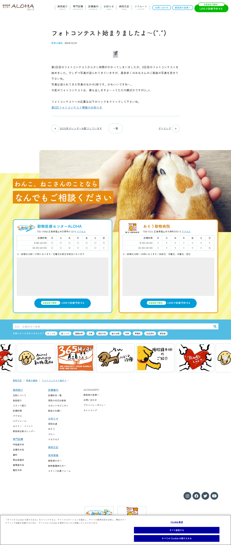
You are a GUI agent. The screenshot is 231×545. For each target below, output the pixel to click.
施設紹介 (17, 403)
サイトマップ (90, 412)
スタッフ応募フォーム (59, 473)
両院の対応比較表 (57, 403)
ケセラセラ (53, 442)
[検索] (215, 329)
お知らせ (109, 7)
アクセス (81, 234)
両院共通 (52, 426)
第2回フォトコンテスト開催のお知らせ (76, 107)
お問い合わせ (161, 7)
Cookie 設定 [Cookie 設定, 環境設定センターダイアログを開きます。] (177, 522)
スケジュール (19, 423)
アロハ (51, 436)
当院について (19, 397)
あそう (51, 431)
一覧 (115, 130)
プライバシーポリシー (94, 407)
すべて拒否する (176, 530)
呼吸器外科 (18, 447)
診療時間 (17, 413)
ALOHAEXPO (91, 392)
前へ (5, 360)
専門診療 (78, 7)
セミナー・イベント (23, 428)
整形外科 (17, 472)
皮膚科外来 (18, 452)
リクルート (140, 7)
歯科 (15, 457)
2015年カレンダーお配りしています (76, 130)
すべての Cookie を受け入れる (177, 538)
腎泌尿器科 (18, 462)
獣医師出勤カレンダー (24, 433)
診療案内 (93, 7)
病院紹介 (62, 7)
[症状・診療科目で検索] (112, 329)
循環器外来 (18, 467)
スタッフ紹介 (19, 408)
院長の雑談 (57, 43)
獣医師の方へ (55, 463)
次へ (225, 360)
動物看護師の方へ (57, 468)
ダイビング (169, 130)
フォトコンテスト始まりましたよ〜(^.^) (62, 383)
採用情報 (53, 458)
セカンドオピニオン (58, 408)
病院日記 (124, 7)
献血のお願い (55, 413)
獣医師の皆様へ (183, 7)
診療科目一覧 (55, 397)
